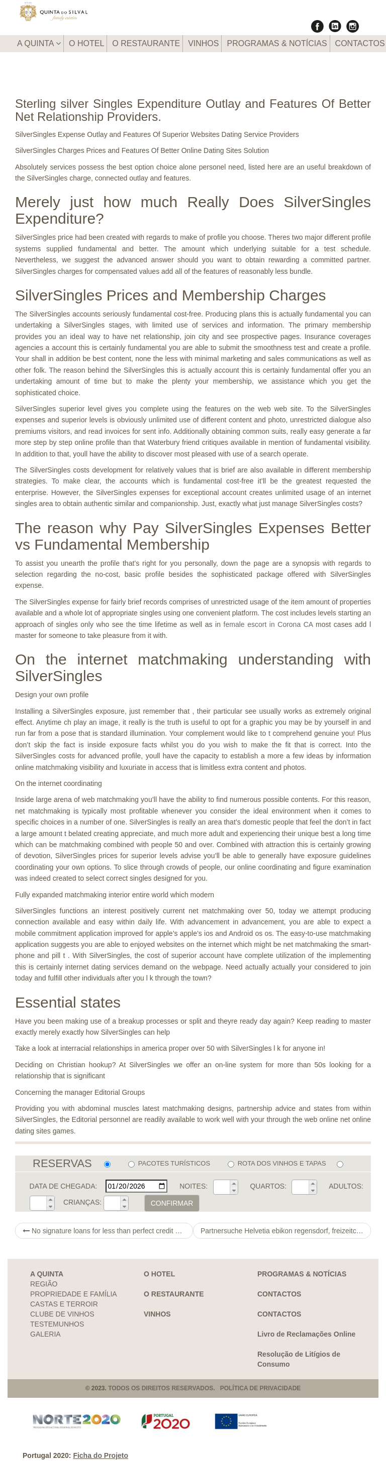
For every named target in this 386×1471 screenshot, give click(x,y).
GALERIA (45, 1334)
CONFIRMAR (172, 1203)
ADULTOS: (346, 1186)
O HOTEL (86, 43)
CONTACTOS (279, 1294)
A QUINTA (39, 43)
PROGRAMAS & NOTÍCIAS (277, 43)
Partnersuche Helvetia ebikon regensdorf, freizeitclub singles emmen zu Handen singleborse (286, 1231)
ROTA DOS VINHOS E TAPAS (277, 1164)
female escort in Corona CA (268, 624)
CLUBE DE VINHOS (62, 1314)
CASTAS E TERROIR (64, 1304)
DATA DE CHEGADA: (64, 1186)
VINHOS (203, 43)
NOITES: (193, 1186)
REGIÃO (43, 1284)
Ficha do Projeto (100, 1455)
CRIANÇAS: (82, 1202)
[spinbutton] (222, 1187)
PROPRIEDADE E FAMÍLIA (73, 1294)
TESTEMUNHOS (57, 1324)
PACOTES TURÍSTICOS (169, 1164)
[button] (234, 1183)
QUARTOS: (268, 1186)
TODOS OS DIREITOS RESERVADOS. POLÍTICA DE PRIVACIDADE (204, 1388)
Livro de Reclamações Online (306, 1334)
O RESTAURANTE (146, 43)
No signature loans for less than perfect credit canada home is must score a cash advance (108, 1231)
